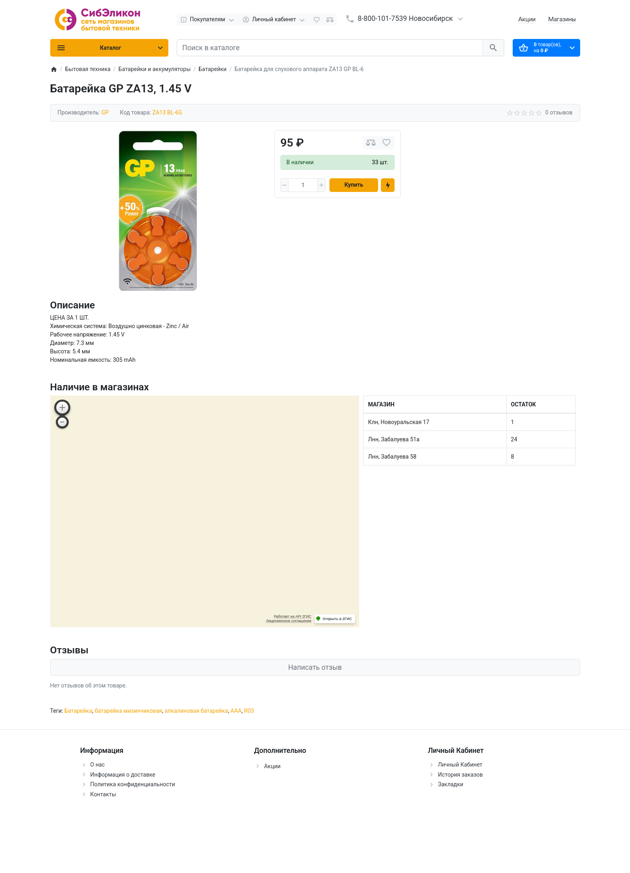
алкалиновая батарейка (196, 711)
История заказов (460, 774)
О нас (97, 764)
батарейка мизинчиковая (128, 711)
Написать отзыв (315, 667)
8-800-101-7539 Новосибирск (405, 18)
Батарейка (78, 711)
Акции (527, 19)
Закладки (450, 784)
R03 (249, 711)
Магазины (562, 19)
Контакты (103, 794)
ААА (236, 711)
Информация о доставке (122, 774)
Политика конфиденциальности (132, 784)
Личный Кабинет (460, 764)
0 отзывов (559, 112)
